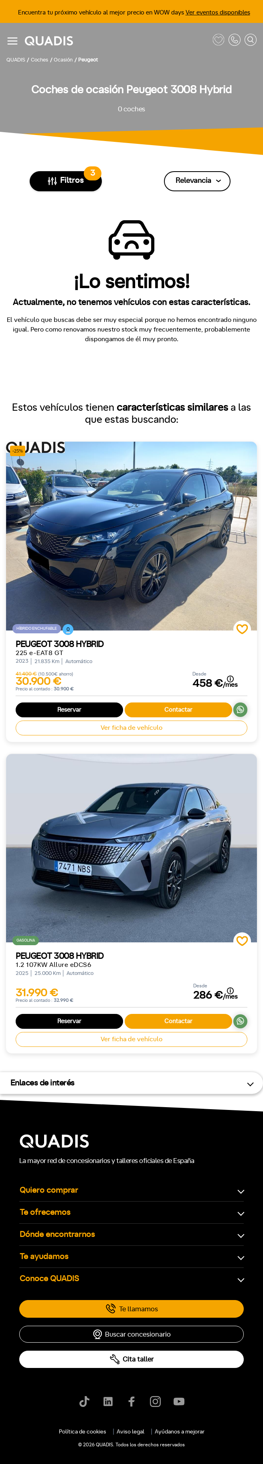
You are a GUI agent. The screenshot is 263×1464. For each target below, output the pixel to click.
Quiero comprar (49, 1190)
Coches (86, 1428)
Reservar (69, 710)
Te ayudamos (44, 1257)
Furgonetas (171, 1428)
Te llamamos (131, 1309)
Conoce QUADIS (49, 1279)
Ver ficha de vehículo (131, 728)
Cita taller (131, 1359)
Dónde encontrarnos (57, 1235)
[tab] (86, 1429)
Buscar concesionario (131, 1334)
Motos (126, 1428)
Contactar (178, 710)
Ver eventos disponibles (218, 13)
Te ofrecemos (45, 1212)
